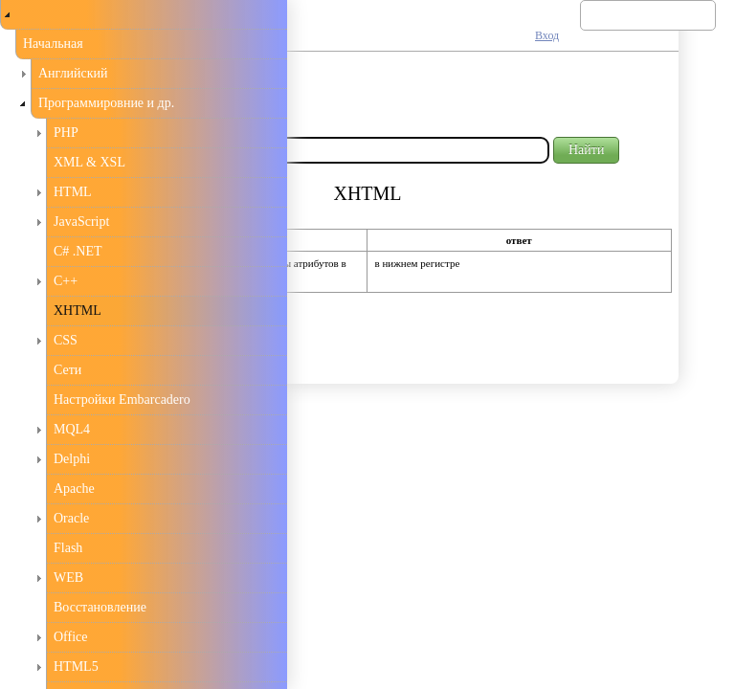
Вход (547, 35)
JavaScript (81, 221)
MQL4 (72, 429)
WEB (68, 577)
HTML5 (76, 666)
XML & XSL (89, 162)
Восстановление (100, 607)
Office (71, 637)
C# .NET (78, 251)
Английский (73, 73)
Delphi (72, 459)
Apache (74, 488)
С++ (66, 281)
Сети (67, 370)
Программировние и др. (106, 103)
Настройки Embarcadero (122, 399)
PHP (66, 132)
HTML (73, 192)
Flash (68, 548)
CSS (66, 340)
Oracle (71, 518)
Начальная (53, 43)
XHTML (77, 310)
